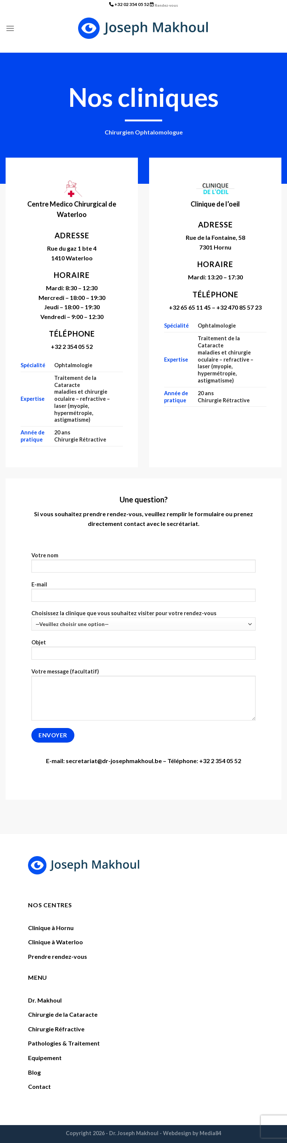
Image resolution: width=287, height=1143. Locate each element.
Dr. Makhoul (45, 1000)
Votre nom (143, 565)
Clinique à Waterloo (55, 941)
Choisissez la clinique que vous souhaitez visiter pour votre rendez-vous (143, 620)
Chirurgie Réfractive (56, 1028)
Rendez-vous (166, 5)
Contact (39, 1086)
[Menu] (10, 28)
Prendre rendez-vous (57, 956)
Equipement (45, 1057)
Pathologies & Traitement (64, 1043)
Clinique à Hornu (51, 927)
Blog (34, 1072)
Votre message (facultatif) (143, 697)
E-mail (143, 594)
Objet (143, 652)
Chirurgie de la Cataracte (63, 1014)
